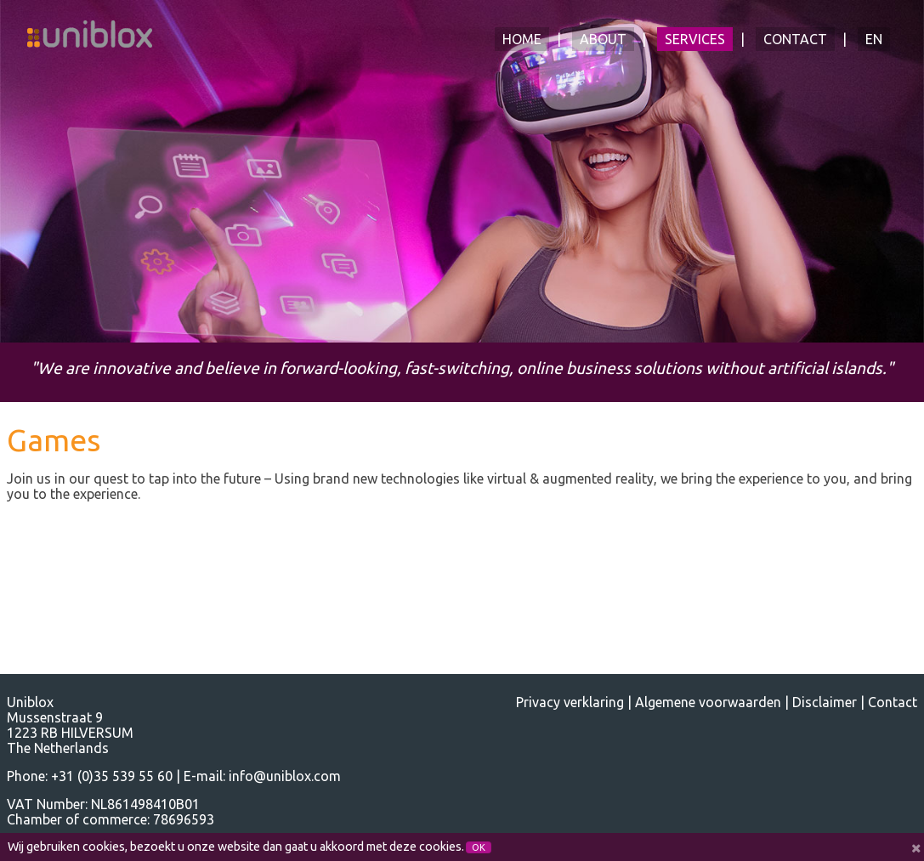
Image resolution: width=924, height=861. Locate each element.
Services (695, 39)
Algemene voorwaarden (708, 702)
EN (873, 39)
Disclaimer (824, 702)
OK (478, 847)
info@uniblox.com (285, 776)
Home (521, 39)
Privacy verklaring (570, 702)
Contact (795, 39)
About (603, 39)
